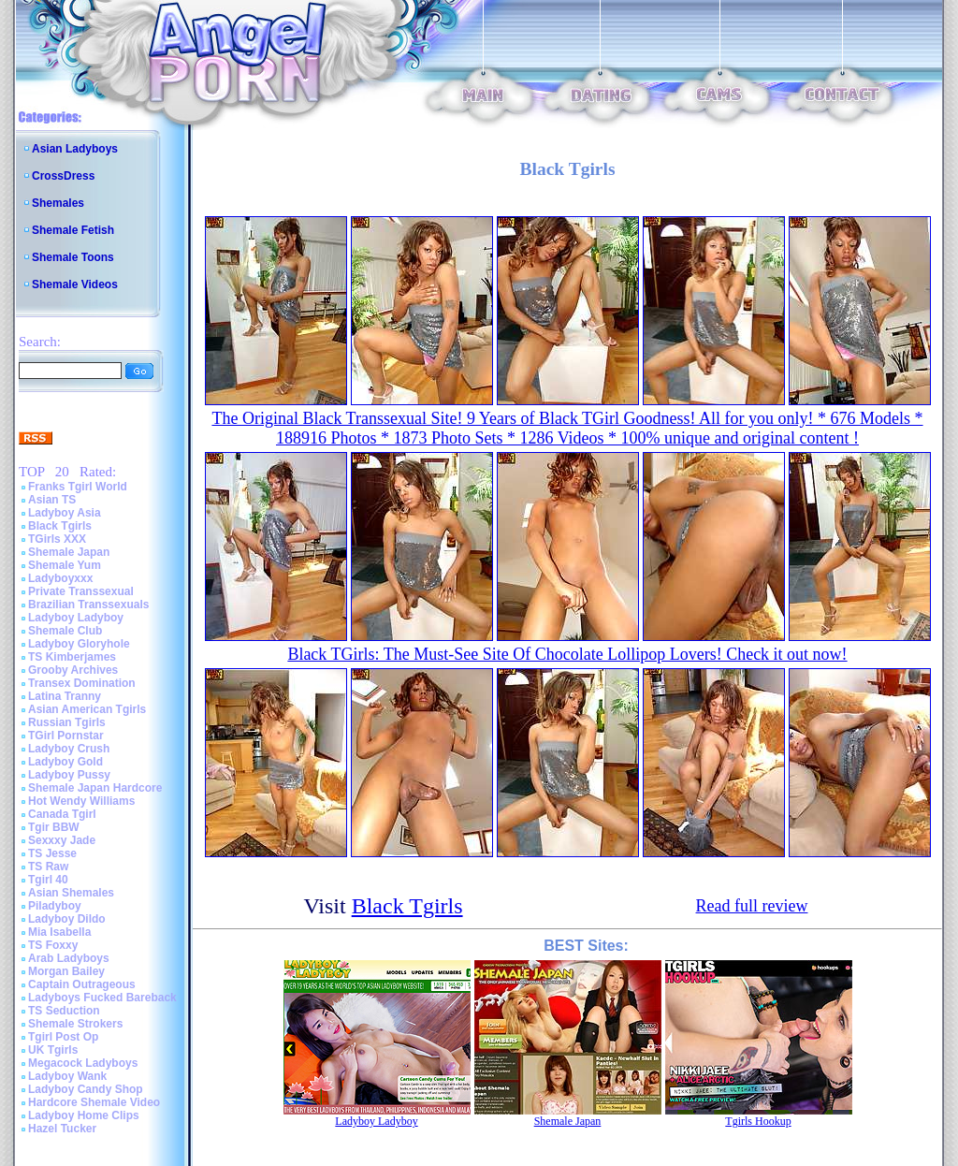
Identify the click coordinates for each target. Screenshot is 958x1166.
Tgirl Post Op (63, 1036)
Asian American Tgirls (87, 709)
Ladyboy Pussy (69, 774)
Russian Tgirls (67, 722)
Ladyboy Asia (64, 512)
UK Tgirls (53, 1050)
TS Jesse (52, 853)
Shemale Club (65, 630)
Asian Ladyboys (75, 148)
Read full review (752, 905)
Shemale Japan (68, 552)
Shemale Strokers (75, 1023)
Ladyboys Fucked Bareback (102, 997)
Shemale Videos (75, 284)
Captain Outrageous (82, 984)
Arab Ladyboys (68, 958)
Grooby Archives (73, 670)
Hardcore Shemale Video (94, 1102)
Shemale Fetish (73, 230)
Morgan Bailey (66, 971)
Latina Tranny (64, 696)
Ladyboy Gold (65, 761)
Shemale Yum (64, 565)
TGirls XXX (57, 539)
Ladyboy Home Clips (83, 1115)
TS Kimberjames (72, 656)
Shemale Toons (73, 257)
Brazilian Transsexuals (88, 604)
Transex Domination (82, 683)
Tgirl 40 (48, 879)
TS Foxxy (53, 945)
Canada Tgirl (62, 814)
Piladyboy (54, 905)
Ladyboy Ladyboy (75, 617)
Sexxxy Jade (61, 840)
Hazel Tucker (62, 1128)
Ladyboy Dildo (67, 919)
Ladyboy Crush (68, 748)
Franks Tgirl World (77, 486)
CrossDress (63, 175)
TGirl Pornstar (66, 735)
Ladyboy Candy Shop (85, 1089)
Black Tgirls (60, 525)
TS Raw (48, 866)
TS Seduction (64, 1010)
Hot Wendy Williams (81, 801)
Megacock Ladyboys (83, 1063)
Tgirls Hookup (758, 1121)
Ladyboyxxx (60, 578)
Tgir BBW (54, 827)
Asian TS (52, 499)
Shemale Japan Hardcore (95, 787)
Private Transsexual (81, 591)
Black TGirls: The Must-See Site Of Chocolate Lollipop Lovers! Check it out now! (567, 654)
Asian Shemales (71, 892)
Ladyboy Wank (67, 1076)
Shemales (58, 203)
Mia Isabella (59, 932)
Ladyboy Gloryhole (79, 643)
